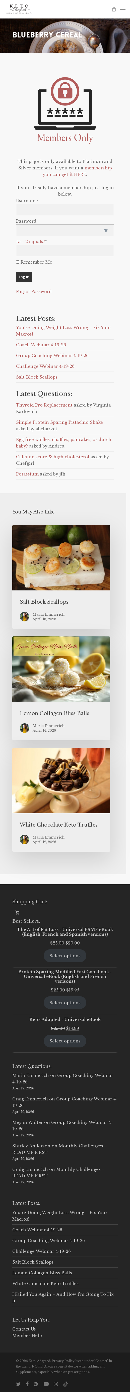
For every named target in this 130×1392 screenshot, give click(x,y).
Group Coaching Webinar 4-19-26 (52, 355)
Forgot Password (34, 291)
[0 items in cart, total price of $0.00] (17, 913)
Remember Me (34, 262)
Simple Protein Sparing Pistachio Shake (59, 422)
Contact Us (24, 1329)
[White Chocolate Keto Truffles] (61, 800)
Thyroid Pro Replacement (44, 405)
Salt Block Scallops (36, 377)
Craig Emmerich (30, 1098)
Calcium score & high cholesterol (52, 456)
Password (26, 221)
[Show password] (106, 230)
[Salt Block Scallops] (61, 577)
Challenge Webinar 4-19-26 (45, 366)
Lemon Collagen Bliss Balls (42, 1272)
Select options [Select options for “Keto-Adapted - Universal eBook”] (65, 1040)
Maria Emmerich (30, 1075)
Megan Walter (27, 1122)
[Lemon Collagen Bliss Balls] (61, 688)
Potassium (27, 473)
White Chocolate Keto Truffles (45, 1283)
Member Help (27, 1335)
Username (27, 200)
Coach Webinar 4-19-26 (41, 344)
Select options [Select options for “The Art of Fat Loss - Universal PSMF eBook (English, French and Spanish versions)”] (65, 955)
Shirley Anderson (31, 1145)
